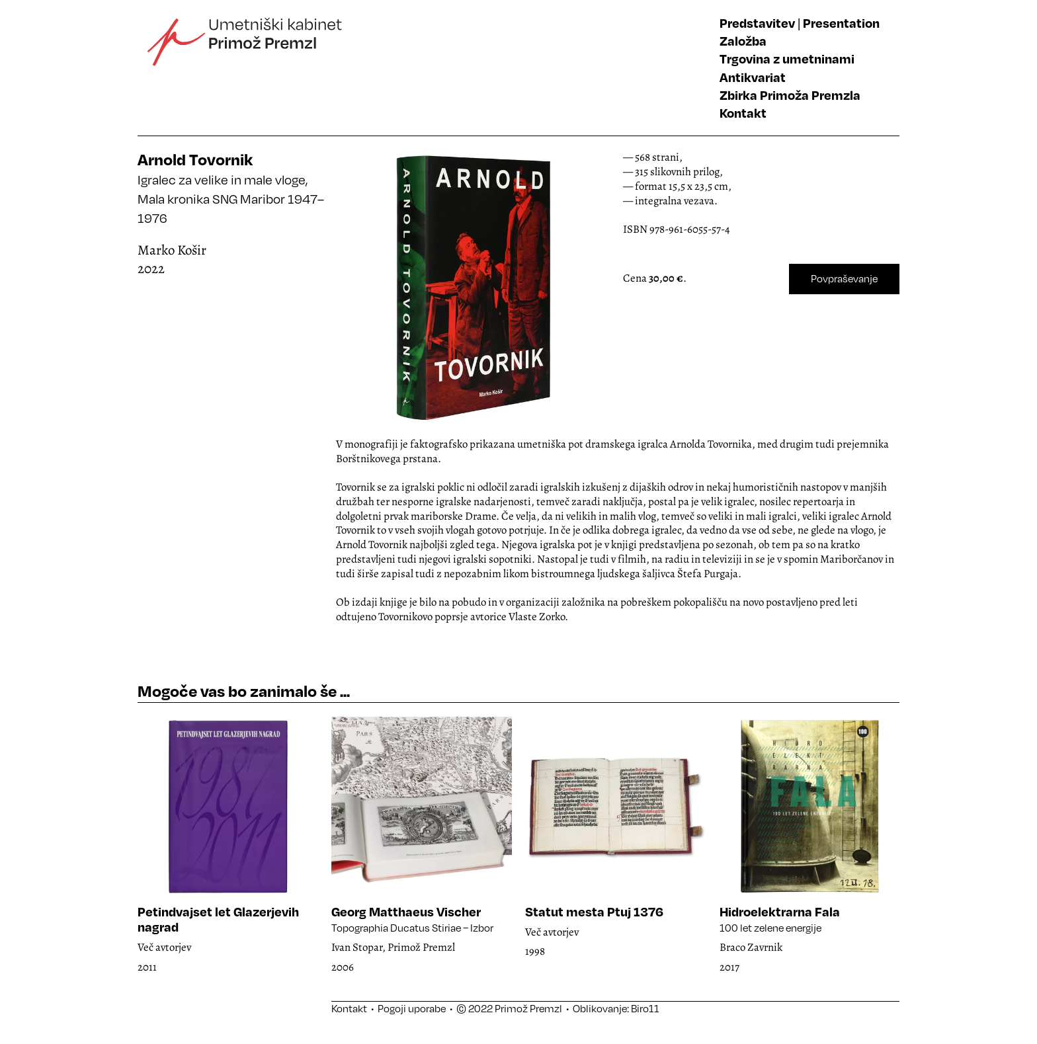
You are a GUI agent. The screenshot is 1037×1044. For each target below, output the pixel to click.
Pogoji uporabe (412, 1008)
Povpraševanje (844, 278)
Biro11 (645, 1008)
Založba (743, 41)
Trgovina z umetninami (787, 58)
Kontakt (743, 113)
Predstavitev (757, 23)
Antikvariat (753, 77)
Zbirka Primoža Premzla (790, 95)
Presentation (841, 23)
